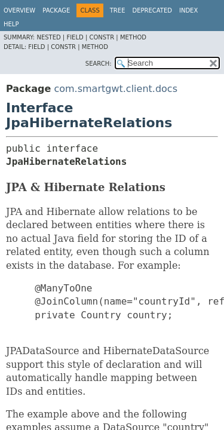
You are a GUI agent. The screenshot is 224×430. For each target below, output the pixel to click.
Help (11, 24)
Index (188, 10)
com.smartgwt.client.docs (115, 88)
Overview (19, 10)
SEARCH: (98, 63)
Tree (117, 10)
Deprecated (152, 10)
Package (56, 10)
